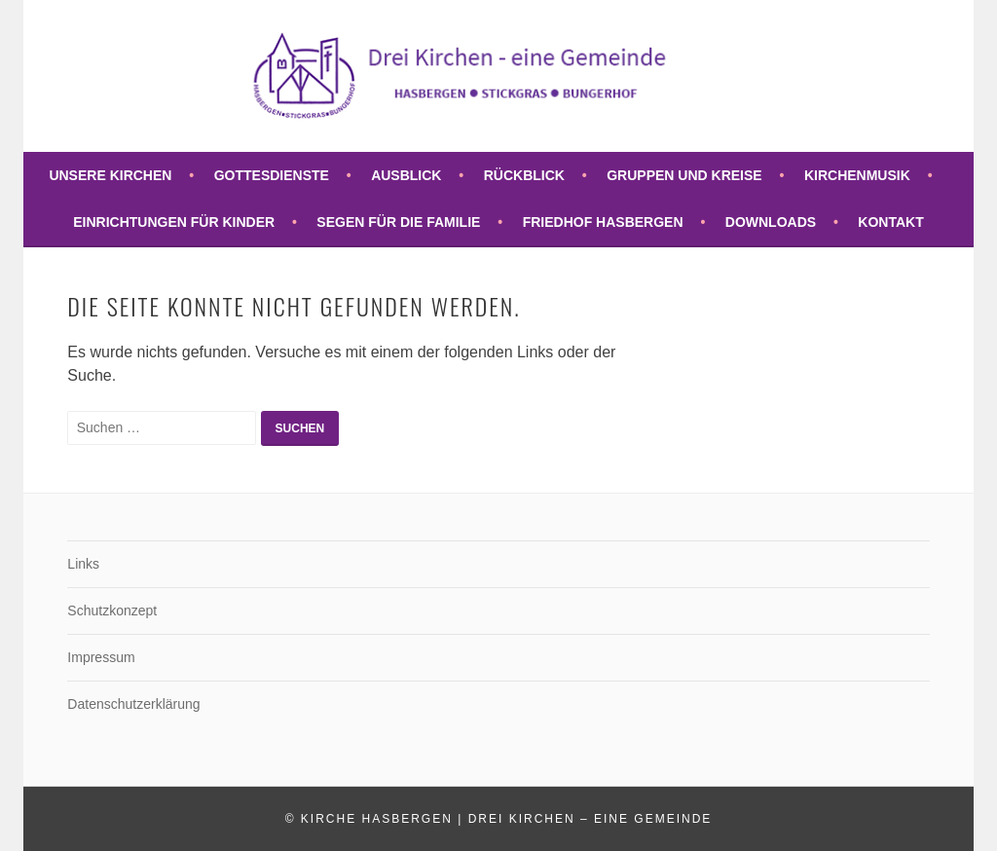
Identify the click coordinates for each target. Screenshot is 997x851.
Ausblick (406, 175)
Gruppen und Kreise (684, 175)
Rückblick (524, 175)
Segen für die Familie (398, 222)
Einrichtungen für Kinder (174, 222)
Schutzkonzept (112, 610)
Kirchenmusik (857, 175)
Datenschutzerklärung (133, 704)
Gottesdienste (271, 175)
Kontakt (890, 222)
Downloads (770, 222)
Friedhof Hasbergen (603, 222)
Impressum (100, 657)
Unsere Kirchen (110, 175)
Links (83, 564)
